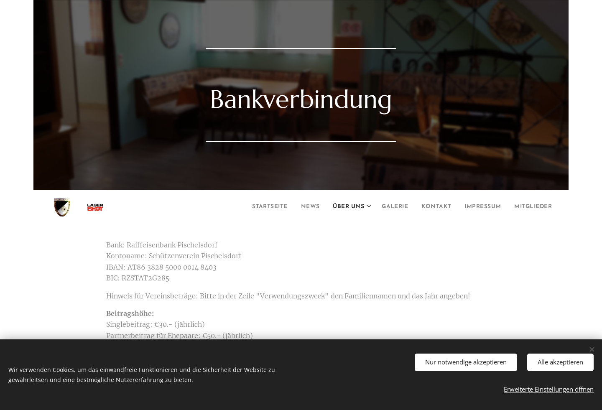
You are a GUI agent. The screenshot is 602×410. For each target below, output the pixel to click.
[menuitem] (238, 207)
